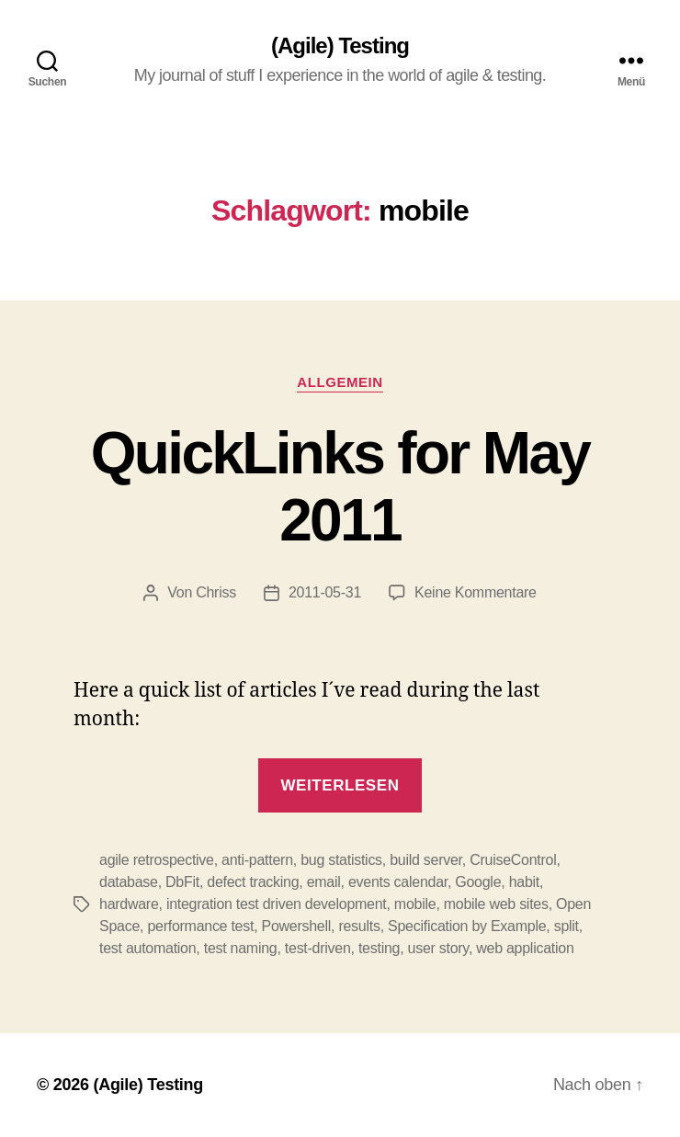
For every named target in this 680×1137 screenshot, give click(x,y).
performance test (200, 926)
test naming (241, 948)
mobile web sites (496, 904)
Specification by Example (467, 926)
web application (524, 948)
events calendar (398, 882)
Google (478, 882)
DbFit (182, 882)
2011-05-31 (325, 592)
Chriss (216, 592)
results (359, 926)
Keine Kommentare (475, 592)
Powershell (297, 926)
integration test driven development (276, 904)
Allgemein (339, 382)
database (128, 882)
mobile (415, 904)
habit (524, 882)
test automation (147, 948)
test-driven (318, 948)
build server (426, 860)
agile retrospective (156, 860)
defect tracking (253, 882)
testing (379, 948)
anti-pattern (257, 860)
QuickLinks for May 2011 (340, 486)
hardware (129, 904)
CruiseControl (513, 860)
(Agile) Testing (340, 46)
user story (438, 948)
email (324, 882)
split (566, 926)
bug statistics (341, 860)
